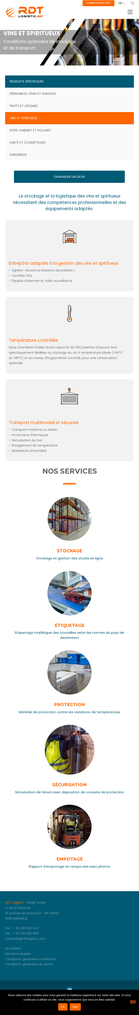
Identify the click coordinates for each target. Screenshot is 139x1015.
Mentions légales (18, 954)
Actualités (13, 948)
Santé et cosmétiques (28, 142)
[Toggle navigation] (130, 12)
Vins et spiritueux (23, 118)
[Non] (133, 1001)
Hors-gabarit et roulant (30, 130)
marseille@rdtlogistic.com (25, 938)
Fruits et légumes (24, 106)
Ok (63, 1007)
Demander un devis (69, 176)
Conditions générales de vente (29, 964)
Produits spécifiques (27, 81)
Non (75, 1007)
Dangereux (18, 154)
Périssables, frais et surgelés (33, 93)
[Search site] (132, 3)
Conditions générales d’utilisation (30, 959)
